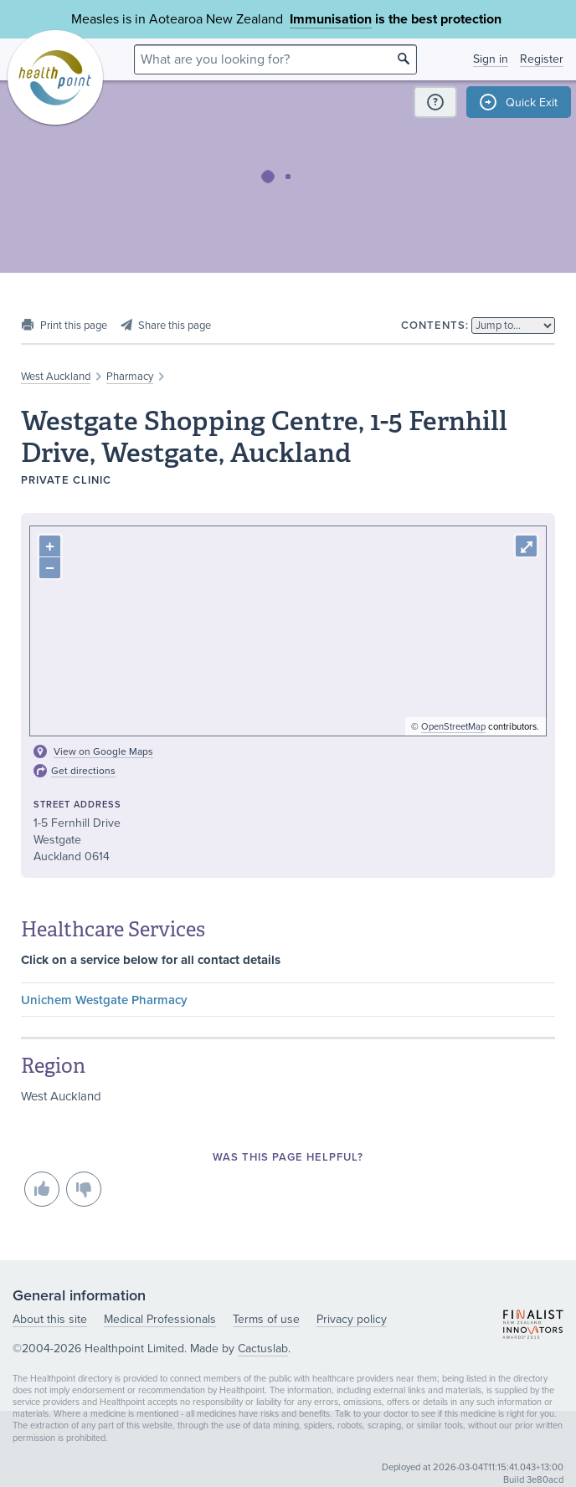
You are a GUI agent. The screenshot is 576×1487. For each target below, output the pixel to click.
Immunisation (331, 19)
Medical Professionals (160, 1319)
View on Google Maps (103, 751)
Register (541, 59)
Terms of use (266, 1319)
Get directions (83, 771)
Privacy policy (351, 1319)
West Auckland (55, 376)
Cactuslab (263, 1348)
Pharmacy (129, 376)
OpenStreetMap (453, 726)
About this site (50, 1319)
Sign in (490, 59)
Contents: (435, 325)
